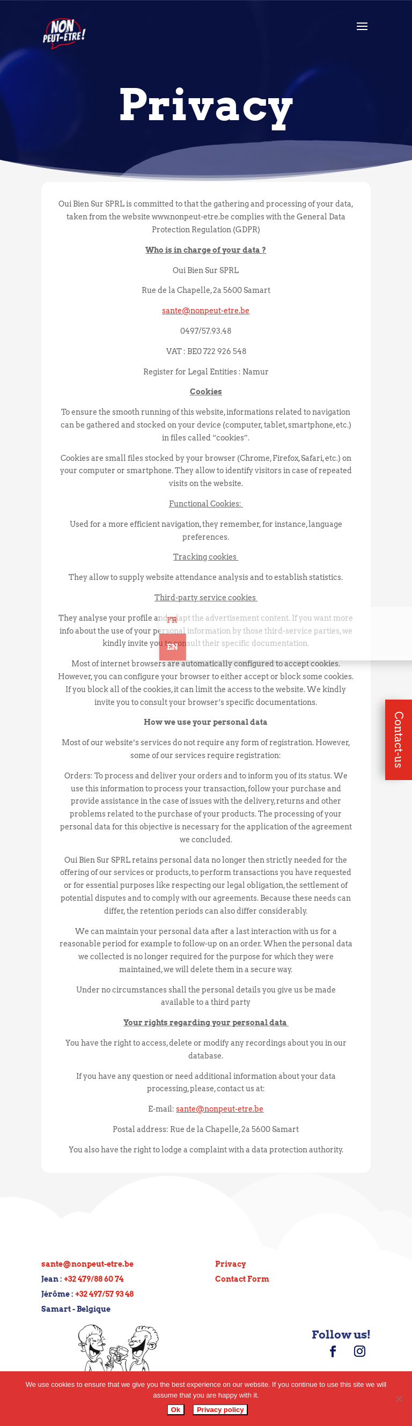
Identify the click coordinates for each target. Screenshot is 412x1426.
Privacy (230, 1264)
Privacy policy (220, 1410)
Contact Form (242, 1279)
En (299, 647)
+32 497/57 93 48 (104, 1294)
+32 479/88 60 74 (93, 1279)
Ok (175, 1410)
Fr (298, 620)
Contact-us (398, 739)
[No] (398, 1398)
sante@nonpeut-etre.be (87, 1264)
